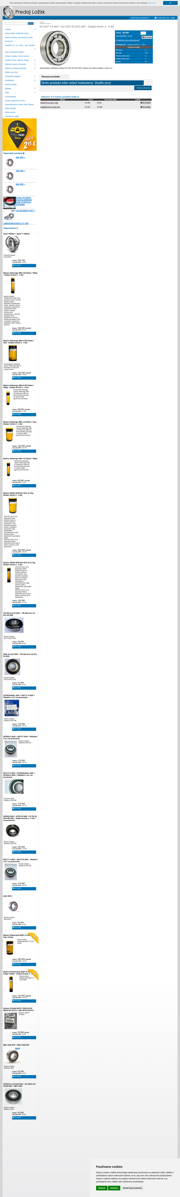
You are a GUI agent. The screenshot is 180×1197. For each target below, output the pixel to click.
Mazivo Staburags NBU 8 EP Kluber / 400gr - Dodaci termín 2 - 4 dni (18, 386)
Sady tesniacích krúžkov (14, 52)
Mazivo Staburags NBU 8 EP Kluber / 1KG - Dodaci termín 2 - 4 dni (18, 342)
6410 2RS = (8, 896)
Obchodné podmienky (140, 18)
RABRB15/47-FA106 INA (50, 107)
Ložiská (20, 29)
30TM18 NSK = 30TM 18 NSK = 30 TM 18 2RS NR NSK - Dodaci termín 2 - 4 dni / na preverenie (20, 818)
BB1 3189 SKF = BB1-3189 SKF (16, 1045)
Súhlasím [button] (102, 1188)
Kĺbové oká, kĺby (11, 72)
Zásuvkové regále (12, 116)
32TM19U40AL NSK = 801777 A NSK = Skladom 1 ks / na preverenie (19, 696)
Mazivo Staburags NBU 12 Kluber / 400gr (20, 459)
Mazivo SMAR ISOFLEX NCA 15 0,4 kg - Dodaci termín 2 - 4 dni (19, 564)
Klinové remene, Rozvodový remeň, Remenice (19, 39)
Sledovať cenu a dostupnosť (127, 40)
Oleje (20, 93)
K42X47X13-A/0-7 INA (49, 103)
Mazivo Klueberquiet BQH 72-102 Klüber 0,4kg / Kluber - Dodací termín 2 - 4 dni (20, 973)
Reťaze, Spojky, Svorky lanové (17, 56)
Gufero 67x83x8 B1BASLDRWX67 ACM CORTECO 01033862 (24, 201)
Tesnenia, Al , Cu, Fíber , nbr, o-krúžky (20, 45)
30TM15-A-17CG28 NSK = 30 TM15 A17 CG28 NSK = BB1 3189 (19, 1085)
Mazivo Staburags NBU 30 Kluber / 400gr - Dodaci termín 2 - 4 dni (20, 274)
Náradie (20, 88)
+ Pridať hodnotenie (143, 88)
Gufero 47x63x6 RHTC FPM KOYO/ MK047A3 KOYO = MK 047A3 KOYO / (18, 1009)
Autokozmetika (11, 84)
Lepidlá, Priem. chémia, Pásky (20, 60)
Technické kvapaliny (20, 76)
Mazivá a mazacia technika (20, 68)
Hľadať (30, 23)
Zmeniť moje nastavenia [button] (132, 1188)
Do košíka (17, 265)
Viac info (152, 3)
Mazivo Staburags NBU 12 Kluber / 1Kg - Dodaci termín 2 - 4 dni (20, 423)
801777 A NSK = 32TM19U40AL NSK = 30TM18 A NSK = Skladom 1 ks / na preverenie (19, 775)
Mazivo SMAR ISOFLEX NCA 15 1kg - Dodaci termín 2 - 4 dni (18, 494)
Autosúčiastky (10, 97)
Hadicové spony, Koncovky (20, 64)
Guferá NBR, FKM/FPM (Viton (17, 33)
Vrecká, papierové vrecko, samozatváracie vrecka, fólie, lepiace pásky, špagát (19, 104)
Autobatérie (20, 80)
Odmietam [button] (114, 1188)
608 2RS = (20, 157)
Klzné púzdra (10, 112)
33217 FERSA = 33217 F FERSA (16, 234)
